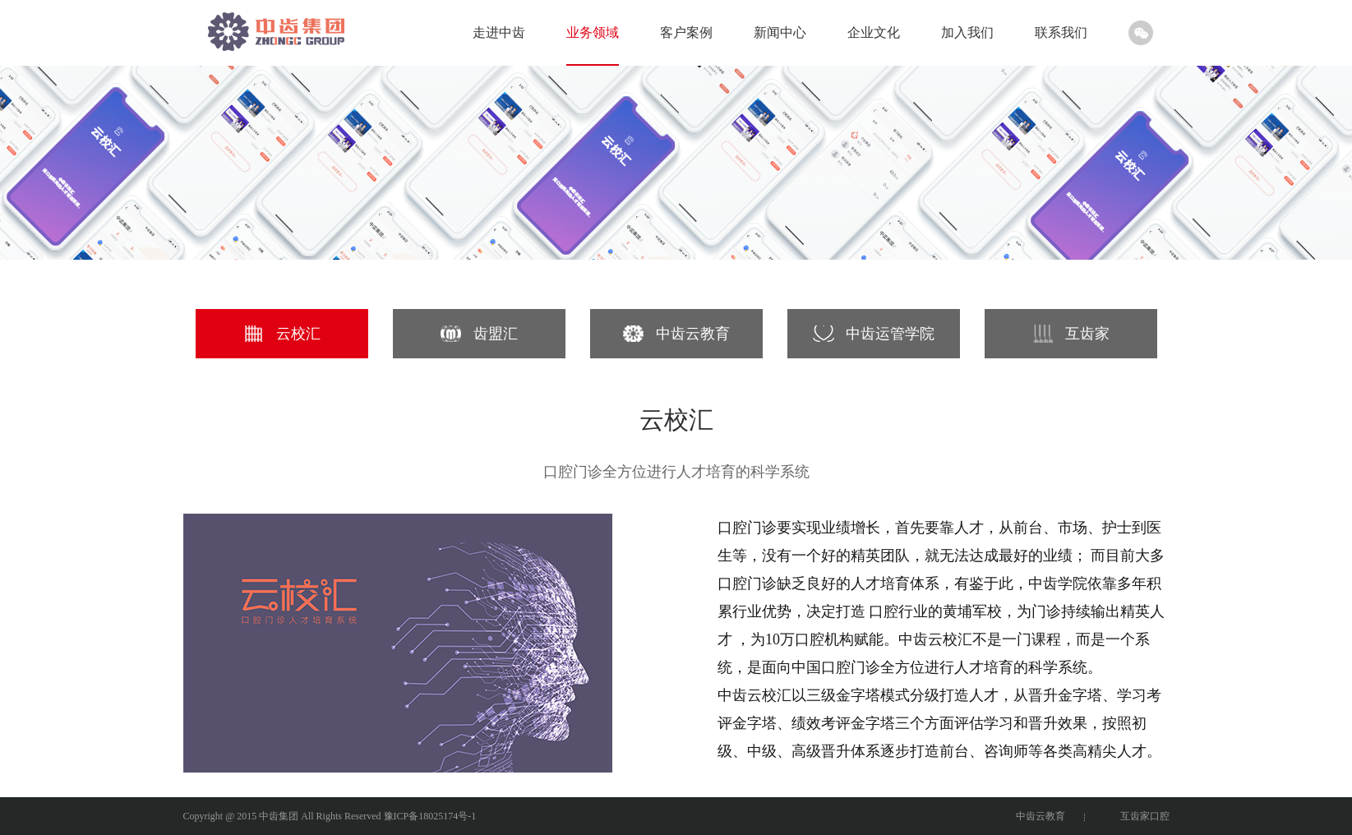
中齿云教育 (1040, 816)
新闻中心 (780, 32)
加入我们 (967, 32)
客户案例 (686, 32)
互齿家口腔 (1145, 816)
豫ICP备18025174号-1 (430, 816)
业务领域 (592, 32)
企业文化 (873, 32)
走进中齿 (499, 32)
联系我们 (1061, 32)
